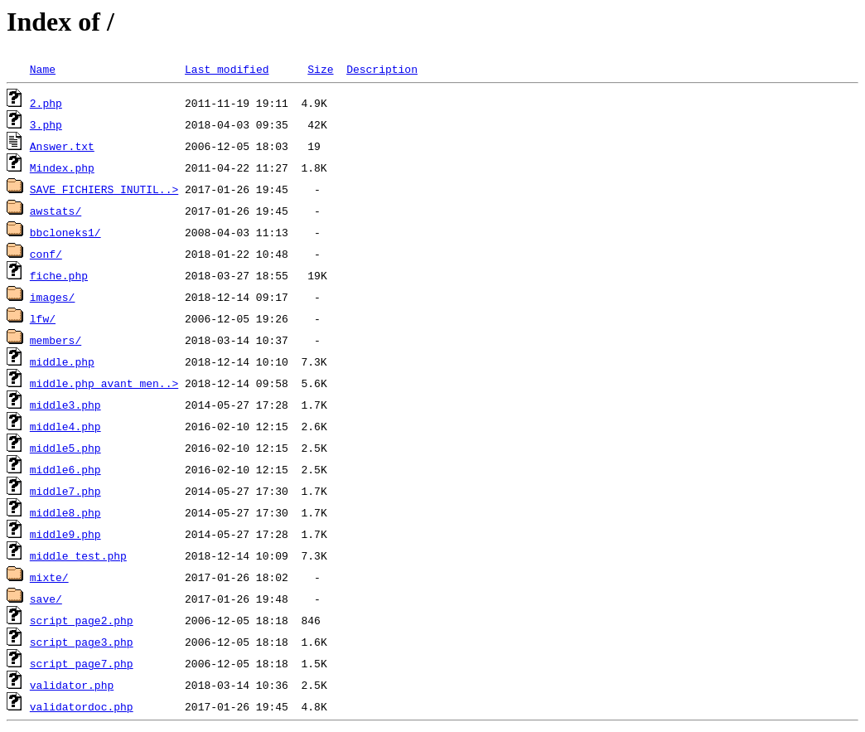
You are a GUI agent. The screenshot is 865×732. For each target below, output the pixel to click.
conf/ (46, 253)
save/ (46, 598)
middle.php (62, 361)
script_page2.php (81, 620)
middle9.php (65, 533)
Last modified (226, 68)
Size (320, 68)
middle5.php (65, 447)
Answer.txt (62, 145)
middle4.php (65, 426)
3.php (46, 124)
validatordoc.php (81, 706)
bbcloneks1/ (65, 232)
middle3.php (65, 404)
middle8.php (65, 512)
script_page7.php (81, 663)
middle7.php (65, 490)
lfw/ (43, 318)
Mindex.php (62, 167)
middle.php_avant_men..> (104, 383)
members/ (55, 339)
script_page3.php (81, 641)
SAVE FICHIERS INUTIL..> (104, 189)
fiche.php (59, 275)
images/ (52, 296)
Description (382, 68)
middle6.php (65, 469)
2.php (46, 102)
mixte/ (49, 577)
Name (43, 68)
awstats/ (55, 210)
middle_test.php (78, 555)
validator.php (72, 684)
